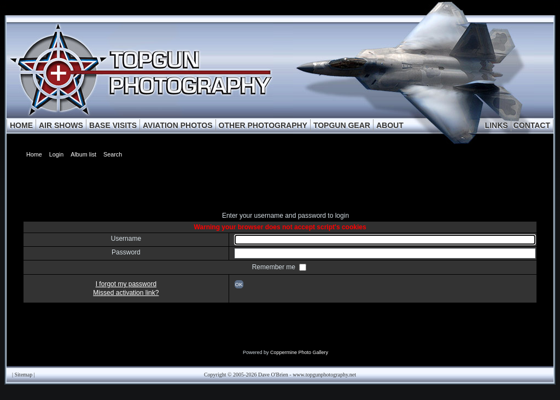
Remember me (275, 267)
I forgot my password (126, 284)
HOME (21, 125)
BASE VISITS (113, 125)
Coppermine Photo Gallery (299, 352)
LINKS (496, 125)
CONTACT (532, 125)
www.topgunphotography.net (324, 375)
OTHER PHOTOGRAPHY (263, 125)
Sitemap (24, 375)
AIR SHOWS (61, 125)
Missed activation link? (126, 293)
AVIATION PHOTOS (178, 125)
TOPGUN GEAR (341, 125)
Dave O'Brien (273, 375)
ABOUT (390, 125)
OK (239, 284)
